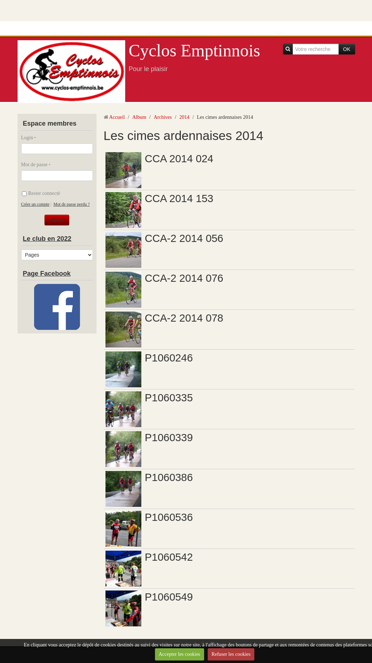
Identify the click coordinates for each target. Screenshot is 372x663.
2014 (184, 117)
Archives (163, 117)
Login (27, 137)
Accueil (117, 117)
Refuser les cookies (231, 654)
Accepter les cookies (179, 654)
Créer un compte (35, 204)
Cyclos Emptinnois (194, 50)
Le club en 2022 (47, 238)
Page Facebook (47, 273)
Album (139, 117)
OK (346, 49)
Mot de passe (34, 164)
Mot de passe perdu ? (71, 204)
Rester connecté (41, 193)
